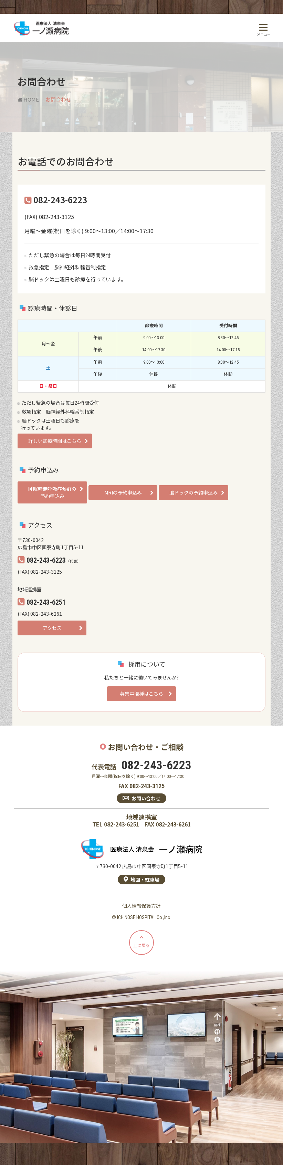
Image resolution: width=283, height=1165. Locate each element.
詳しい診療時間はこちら (54, 440)
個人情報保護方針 (141, 905)
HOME (28, 99)
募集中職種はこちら (141, 693)
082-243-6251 (121, 824)
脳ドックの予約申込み (193, 492)
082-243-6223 (156, 765)
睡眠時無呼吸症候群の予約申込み (52, 492)
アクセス (52, 627)
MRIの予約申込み (123, 492)
